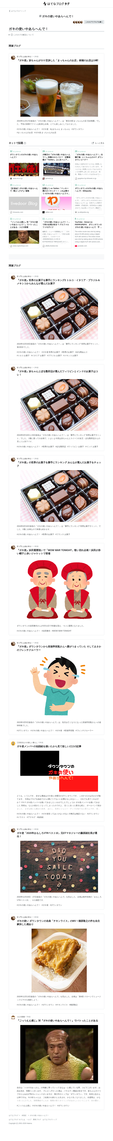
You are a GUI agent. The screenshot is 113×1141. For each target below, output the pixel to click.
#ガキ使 (45, 129)
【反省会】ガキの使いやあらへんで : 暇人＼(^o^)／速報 (24, 189)
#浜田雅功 (46, 631)
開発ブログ (37, 1119)
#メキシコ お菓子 (70, 355)
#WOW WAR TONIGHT (61, 631)
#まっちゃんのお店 (25, 132)
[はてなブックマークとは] (25, 143)
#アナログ (31, 817)
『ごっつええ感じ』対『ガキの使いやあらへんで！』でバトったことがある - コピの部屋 (24, 224)
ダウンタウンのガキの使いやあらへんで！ (24, 155)
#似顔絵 (40, 817)
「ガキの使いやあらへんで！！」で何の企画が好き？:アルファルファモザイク (56, 224)
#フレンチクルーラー (84, 730)
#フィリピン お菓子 (75, 447)
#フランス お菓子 (63, 534)
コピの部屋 (21, 1017)
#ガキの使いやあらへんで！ (28, 129)
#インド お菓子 (91, 447)
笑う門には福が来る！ (25, 57)
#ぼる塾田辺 (61, 447)
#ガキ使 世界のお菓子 (51, 352)
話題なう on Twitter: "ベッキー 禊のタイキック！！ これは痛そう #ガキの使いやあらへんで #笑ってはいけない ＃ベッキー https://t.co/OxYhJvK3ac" (56, 191)
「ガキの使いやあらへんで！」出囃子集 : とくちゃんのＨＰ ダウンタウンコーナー (89, 157)
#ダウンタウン (78, 129)
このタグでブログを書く (94, 22)
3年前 (36, 546)
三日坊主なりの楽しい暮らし (27, 742)
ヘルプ (29, 1119)
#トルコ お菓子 (23, 355)
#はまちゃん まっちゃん (60, 129)
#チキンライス (62, 1005)
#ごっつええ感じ (24, 1106)
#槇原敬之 (73, 1005)
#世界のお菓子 (68, 352)
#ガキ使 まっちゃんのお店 (45, 132)
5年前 (41, 742)
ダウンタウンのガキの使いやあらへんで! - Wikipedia (89, 189)
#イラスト (21, 817)
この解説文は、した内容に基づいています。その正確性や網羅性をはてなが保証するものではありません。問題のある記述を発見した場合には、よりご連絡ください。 (21, 35)
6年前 (36, 829)
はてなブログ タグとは (17, 1119)
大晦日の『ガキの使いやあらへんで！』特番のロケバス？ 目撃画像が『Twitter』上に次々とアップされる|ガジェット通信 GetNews (56, 157)
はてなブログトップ (50, 1119)
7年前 (28, 1017)
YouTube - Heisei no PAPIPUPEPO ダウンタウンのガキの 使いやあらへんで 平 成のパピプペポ (88, 225)
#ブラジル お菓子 (54, 355)
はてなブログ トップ (17, 11)
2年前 (36, 57)
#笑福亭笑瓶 (69, 730)
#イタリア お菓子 (38, 355)
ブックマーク (15, 151)
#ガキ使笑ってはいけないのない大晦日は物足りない (64, 814)
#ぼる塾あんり (81, 352)
